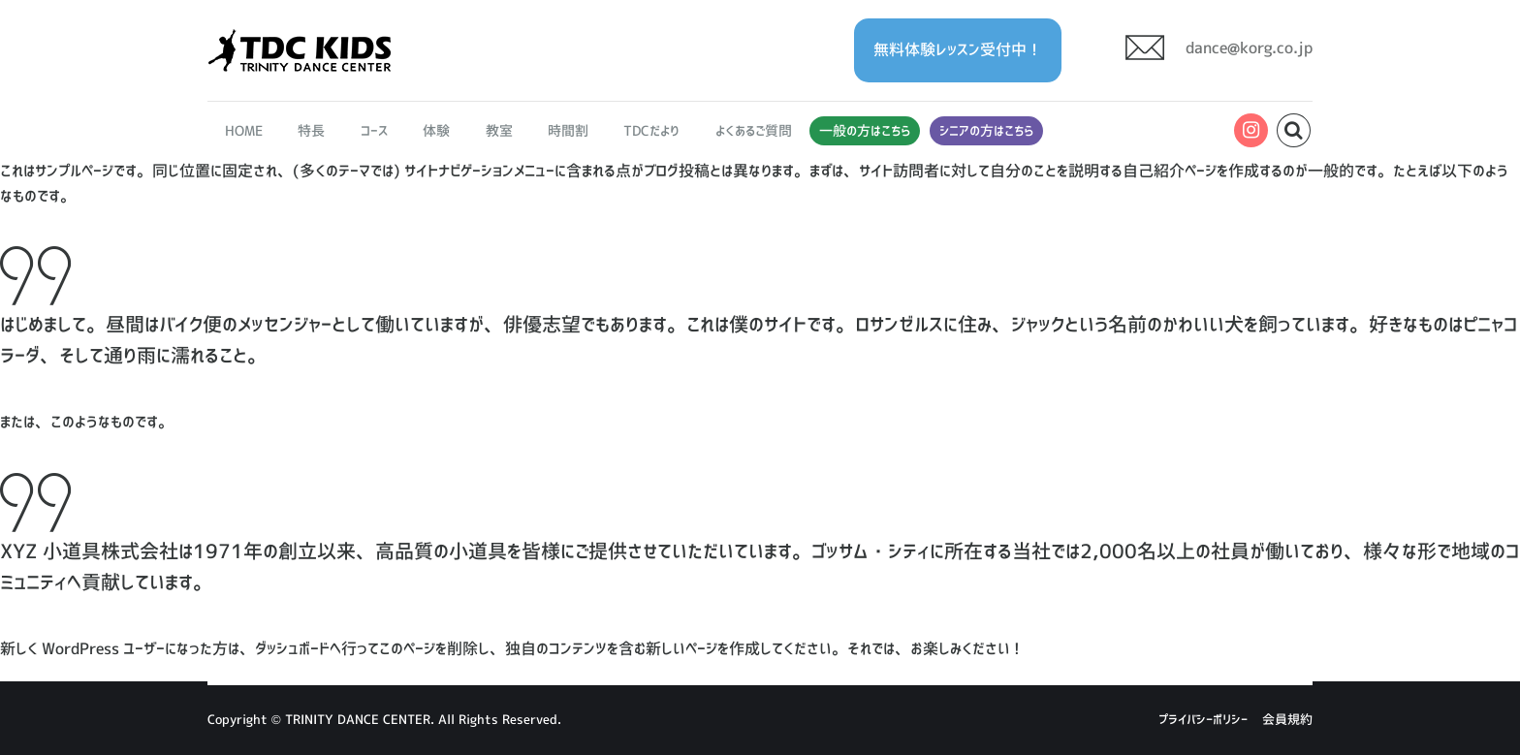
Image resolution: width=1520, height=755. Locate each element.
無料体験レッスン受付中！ (957, 49)
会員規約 (1287, 719)
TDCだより (651, 131)
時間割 (568, 131)
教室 (499, 131)
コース (374, 131)
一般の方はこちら (864, 131)
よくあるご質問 (753, 131)
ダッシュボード (292, 648)
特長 (312, 131)
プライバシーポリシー (1203, 719)
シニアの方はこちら (986, 131)
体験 (436, 131)
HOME (244, 131)
